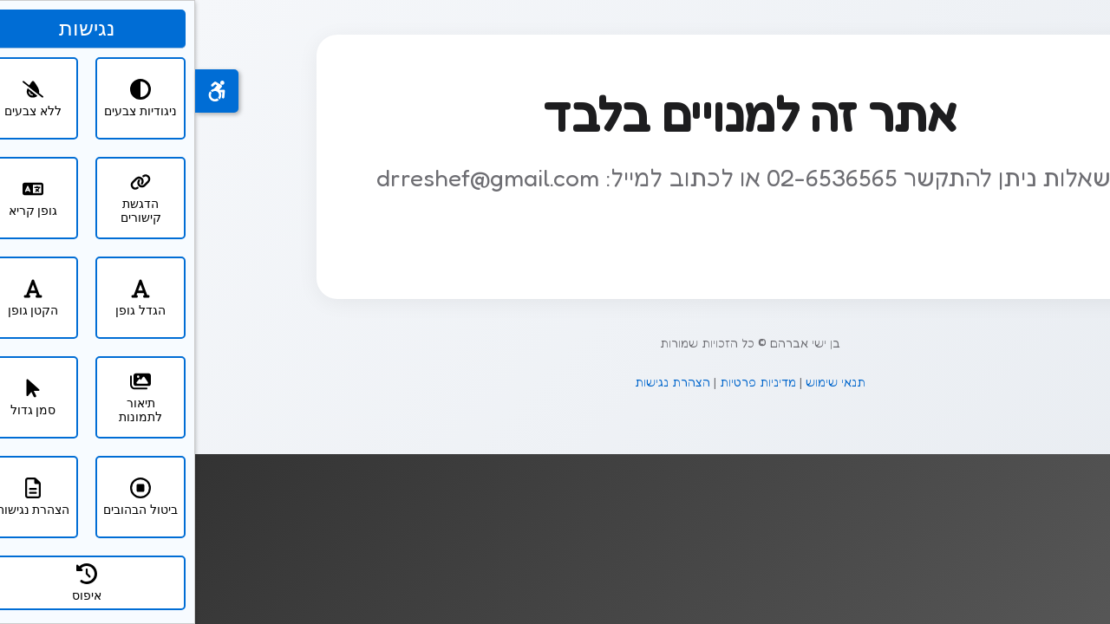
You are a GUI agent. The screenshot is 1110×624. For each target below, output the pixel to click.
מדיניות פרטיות (563, 381)
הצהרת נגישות (477, 381)
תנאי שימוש (640, 381)
